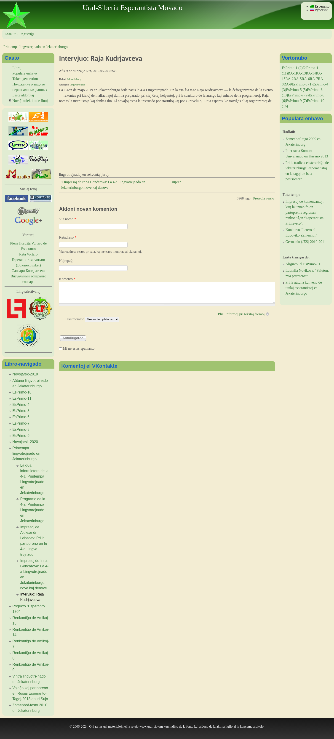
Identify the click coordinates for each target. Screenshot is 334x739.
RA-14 (311, 73)
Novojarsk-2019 (25, 374)
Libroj (16, 68)
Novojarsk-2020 (25, 442)
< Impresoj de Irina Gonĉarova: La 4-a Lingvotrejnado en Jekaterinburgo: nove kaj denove (103, 184)
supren (177, 182)
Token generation (25, 79)
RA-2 (290, 79)
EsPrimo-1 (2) (292, 68)
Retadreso (67, 237)
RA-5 (298, 79)
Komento (67, 279)
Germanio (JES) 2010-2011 (306, 242)
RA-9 (288, 84)
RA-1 (292, 73)
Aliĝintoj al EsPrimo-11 (303, 264)
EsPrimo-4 (20, 405)
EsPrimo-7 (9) (298, 95)
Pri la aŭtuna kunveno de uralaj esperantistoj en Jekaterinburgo (304, 287)
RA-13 (301, 73)
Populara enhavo (24, 73)
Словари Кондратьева (28, 271)
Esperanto (319, 6)
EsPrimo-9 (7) (296, 101)
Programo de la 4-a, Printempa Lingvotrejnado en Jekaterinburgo (32, 510)
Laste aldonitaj (23, 95)
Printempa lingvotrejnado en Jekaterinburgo (35, 47)
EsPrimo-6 (20, 417)
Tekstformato (75, 319)
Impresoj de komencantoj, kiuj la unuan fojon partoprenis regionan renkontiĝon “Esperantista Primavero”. (305, 212)
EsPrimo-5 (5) (296, 90)
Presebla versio (263, 198)
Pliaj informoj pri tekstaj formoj (241, 314)
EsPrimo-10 (22, 392)
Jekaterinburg (74, 79)
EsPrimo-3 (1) (302, 84)
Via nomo (67, 219)
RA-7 (314, 79)
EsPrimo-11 (22, 398)
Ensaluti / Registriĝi (19, 34)
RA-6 (306, 79)
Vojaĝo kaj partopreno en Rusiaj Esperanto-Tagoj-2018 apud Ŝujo (30, 693)
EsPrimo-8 (20, 429)
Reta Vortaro (28, 254)
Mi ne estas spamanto (78, 348)
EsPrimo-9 (20, 436)
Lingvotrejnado (78, 84)
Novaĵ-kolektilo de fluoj (30, 101)
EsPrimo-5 (20, 411)
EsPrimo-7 (20, 423)
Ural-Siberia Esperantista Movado (132, 7)
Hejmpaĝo (66, 261)
